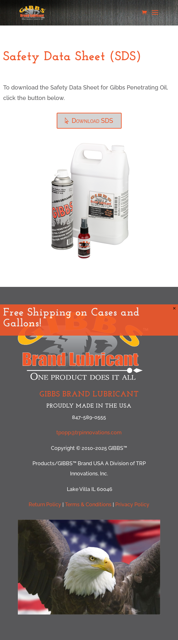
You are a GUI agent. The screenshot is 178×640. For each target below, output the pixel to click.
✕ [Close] (174, 308)
